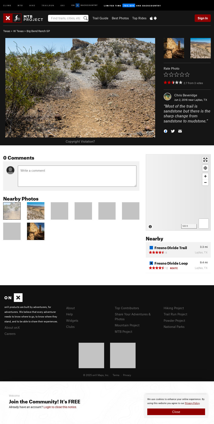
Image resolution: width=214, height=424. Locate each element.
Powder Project (174, 320)
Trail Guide (100, 18)
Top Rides (139, 18)
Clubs (70, 327)
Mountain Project (127, 325)
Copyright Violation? (80, 141)
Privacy (127, 374)
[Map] (178, 192)
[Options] (203, 223)
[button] (165, 130)
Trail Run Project (175, 314)
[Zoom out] (205, 182)
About (70, 308)
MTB (20, 5)
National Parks (174, 327)
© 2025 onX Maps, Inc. (96, 374)
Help (69, 314)
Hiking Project (174, 308)
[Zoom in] (205, 176)
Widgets (72, 320)
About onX (12, 327)
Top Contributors (127, 308)
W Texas (18, 31)
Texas (6, 31)
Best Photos (120, 18)
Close (176, 412)
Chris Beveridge (185, 95)
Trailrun (48, 5)
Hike (32, 5)
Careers (10, 334)
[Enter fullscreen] (205, 160)
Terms (116, 374)
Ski (63, 5)
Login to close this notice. (60, 407)
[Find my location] (205, 168)
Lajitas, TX (200, 99)
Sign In (203, 18)
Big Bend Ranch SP (38, 31)
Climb (7, 5)
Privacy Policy (192, 403)
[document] (176, 406)
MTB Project (123, 331)
